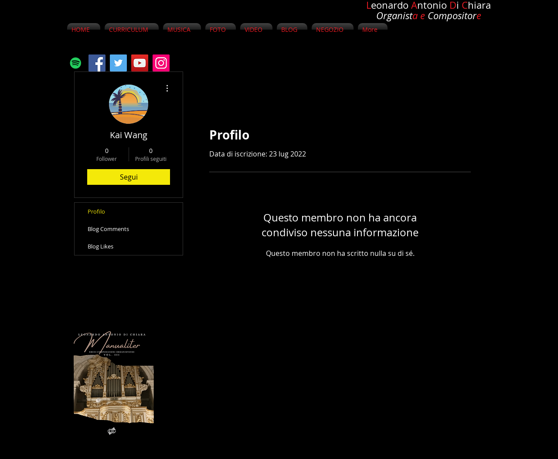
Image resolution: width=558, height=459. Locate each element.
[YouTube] (139, 62)
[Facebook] (96, 62)
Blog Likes (100, 246)
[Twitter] (118, 62)
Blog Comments (108, 229)
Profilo (96, 211)
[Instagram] (161, 62)
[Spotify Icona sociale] (75, 62)
